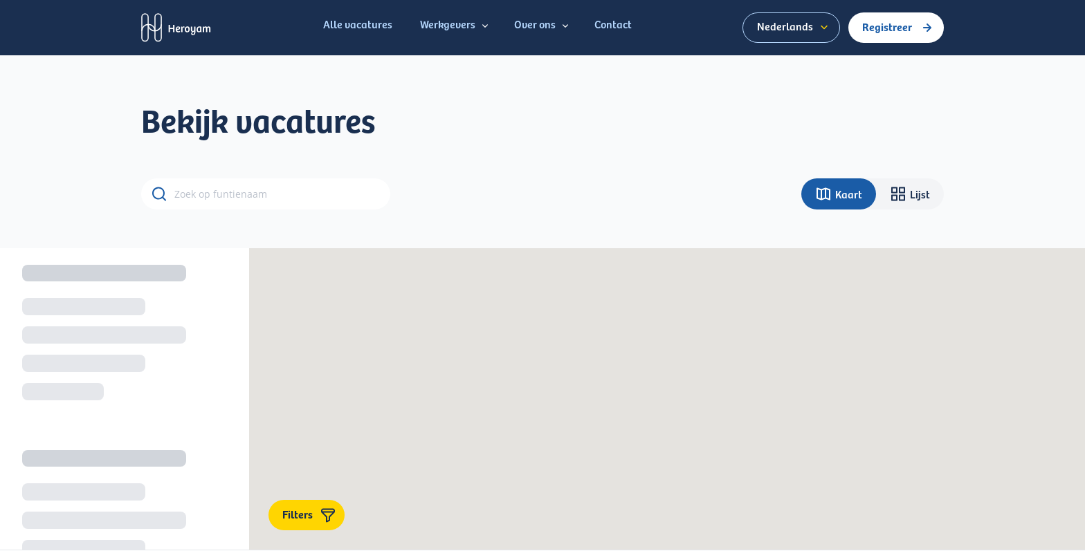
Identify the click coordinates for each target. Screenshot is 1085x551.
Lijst (910, 194)
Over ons (543, 24)
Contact (613, 23)
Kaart (838, 194)
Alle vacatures (357, 23)
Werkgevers (456, 24)
